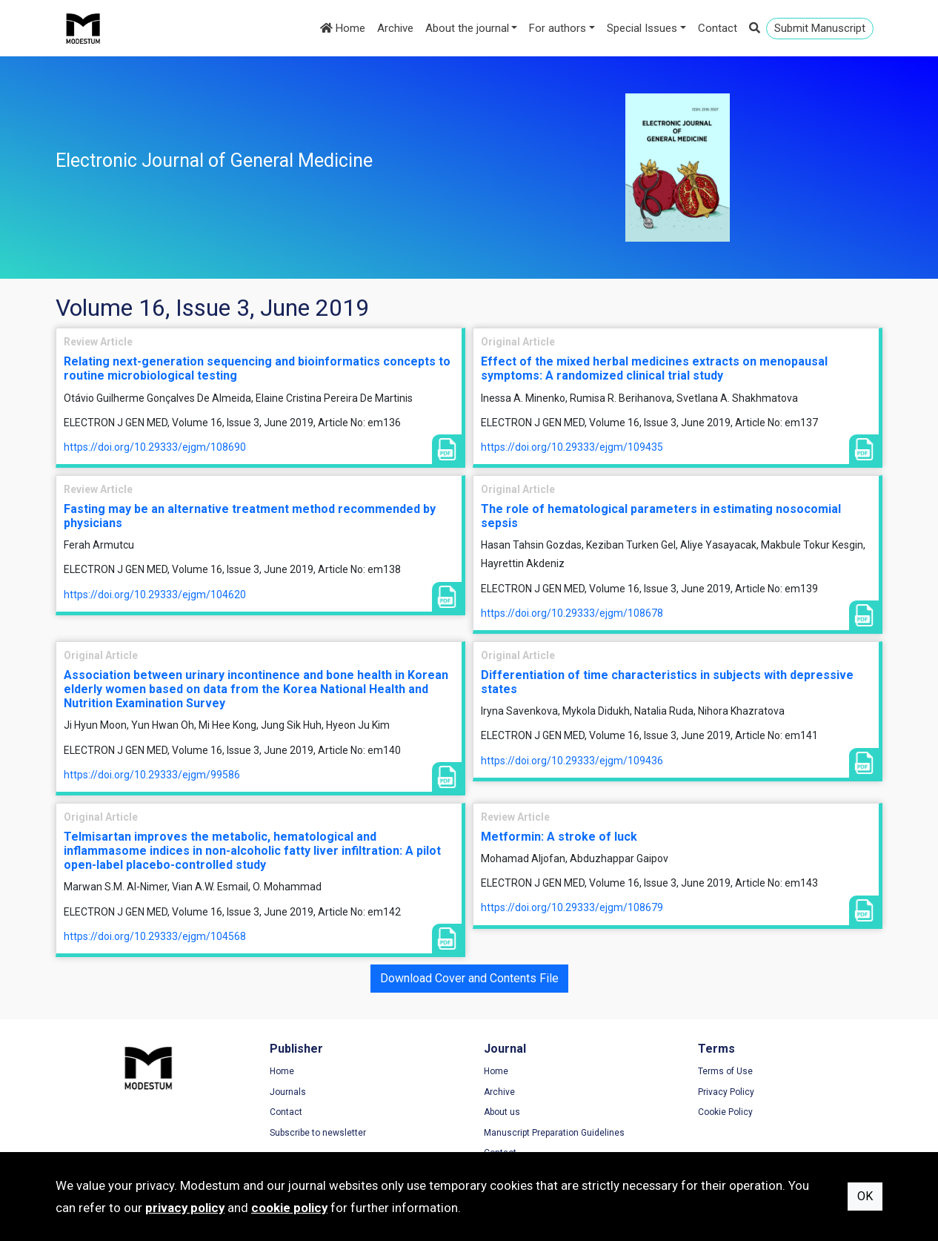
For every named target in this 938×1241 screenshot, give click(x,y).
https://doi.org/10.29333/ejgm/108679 (572, 907)
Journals (288, 1092)
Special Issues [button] (642, 28)
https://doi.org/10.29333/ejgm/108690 (155, 447)
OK (865, 1196)
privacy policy (184, 1207)
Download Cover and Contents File (469, 978)
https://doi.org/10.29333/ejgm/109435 (572, 447)
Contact (717, 28)
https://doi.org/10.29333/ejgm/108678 (572, 613)
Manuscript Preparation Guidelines (554, 1133)
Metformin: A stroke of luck (559, 837)
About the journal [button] (467, 28)
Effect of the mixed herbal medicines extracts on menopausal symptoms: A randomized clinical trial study (654, 368)
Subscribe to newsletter (318, 1133)
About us (502, 1112)
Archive (395, 28)
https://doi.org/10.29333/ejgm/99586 (152, 775)
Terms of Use (725, 1071)
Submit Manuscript (819, 28)
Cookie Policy (725, 1112)
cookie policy (289, 1207)
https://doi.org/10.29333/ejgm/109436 (572, 761)
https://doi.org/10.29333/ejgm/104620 (155, 594)
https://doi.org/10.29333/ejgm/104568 (155, 936)
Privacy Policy (726, 1092)
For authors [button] (557, 28)
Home (342, 28)
